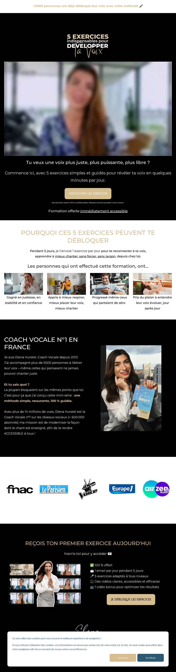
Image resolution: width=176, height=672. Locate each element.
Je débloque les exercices (131, 599)
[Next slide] (167, 490)
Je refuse (151, 657)
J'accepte (123, 657)
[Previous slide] (8, 490)
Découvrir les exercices (88, 193)
